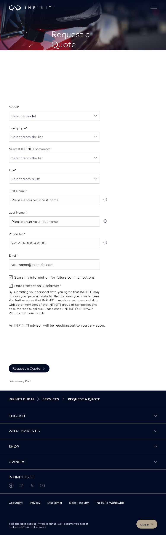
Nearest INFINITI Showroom (29, 149)
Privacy (35, 502)
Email (13, 255)
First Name (17, 191)
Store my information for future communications (54, 277)
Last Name (17, 212)
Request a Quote (26, 368)
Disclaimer (54, 502)
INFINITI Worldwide (110, 502)
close (144, 524)
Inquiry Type (17, 128)
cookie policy (37, 527)
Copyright (16, 502)
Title (12, 170)
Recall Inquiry (79, 502)
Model (13, 107)
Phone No (16, 234)
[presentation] (41, 350)
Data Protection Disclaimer (37, 286)
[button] (153, 7)
